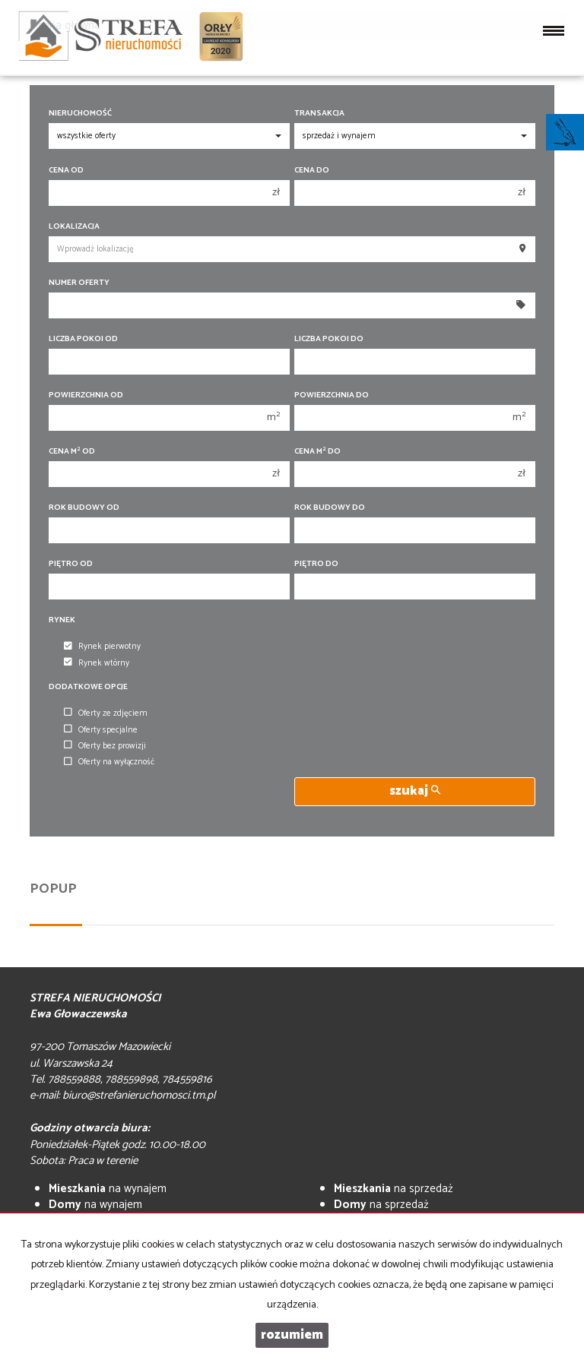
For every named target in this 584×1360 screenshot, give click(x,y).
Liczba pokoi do (328, 339)
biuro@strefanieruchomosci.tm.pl (138, 1095)
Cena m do (317, 451)
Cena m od (72, 451)
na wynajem (108, 1188)
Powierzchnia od (86, 395)
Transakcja (319, 113)
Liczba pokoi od (83, 339)
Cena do (311, 170)
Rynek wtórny (96, 663)
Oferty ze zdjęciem (106, 713)
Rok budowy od (84, 508)
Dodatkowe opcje (88, 687)
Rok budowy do (329, 508)
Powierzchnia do (331, 395)
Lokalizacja (74, 226)
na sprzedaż (393, 1188)
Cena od (66, 170)
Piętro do (316, 564)
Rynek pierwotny (102, 647)
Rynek (62, 620)
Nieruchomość (80, 113)
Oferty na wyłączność (109, 763)
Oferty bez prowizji (105, 746)
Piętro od (71, 564)
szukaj (414, 791)
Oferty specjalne (101, 730)
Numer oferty (79, 283)
